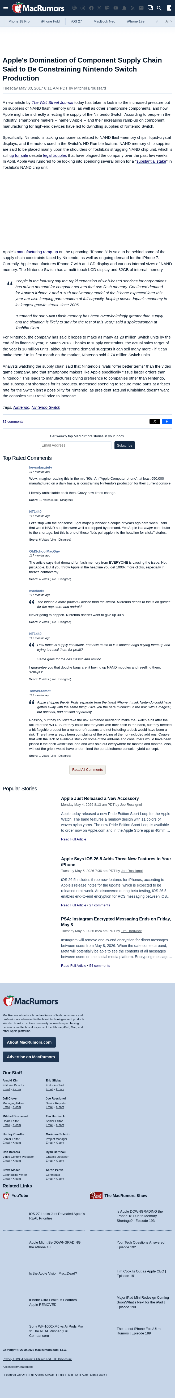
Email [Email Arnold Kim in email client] (6, 1088)
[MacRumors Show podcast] (74, 8)
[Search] (161, 8)
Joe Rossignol (131, 805)
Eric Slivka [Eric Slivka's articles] (53, 1079)
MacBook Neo (105, 21)
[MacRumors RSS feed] (132, 8)
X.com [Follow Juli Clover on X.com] (17, 1106)
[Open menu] (6, 8)
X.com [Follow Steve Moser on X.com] (17, 1177)
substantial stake (151, 161)
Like (55, 499)
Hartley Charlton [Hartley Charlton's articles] (14, 1133)
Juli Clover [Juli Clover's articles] (10, 1097)
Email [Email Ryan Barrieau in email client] (49, 1159)
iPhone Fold (50, 21)
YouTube (20, 1194)
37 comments (13, 422)
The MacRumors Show (126, 1194)
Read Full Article (73, 839)
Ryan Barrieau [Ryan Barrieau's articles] (56, 1151)
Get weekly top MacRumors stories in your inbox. (87, 436)
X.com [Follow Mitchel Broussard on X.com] (17, 1124)
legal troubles (55, 155)
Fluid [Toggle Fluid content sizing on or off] (61, 1374)
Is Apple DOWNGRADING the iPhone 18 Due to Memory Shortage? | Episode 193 (140, 1215)
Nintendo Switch (46, 407)
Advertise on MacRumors (31, 1056)
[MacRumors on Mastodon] (107, 8)
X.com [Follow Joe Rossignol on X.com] (60, 1106)
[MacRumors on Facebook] (91, 8)
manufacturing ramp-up (37, 252)
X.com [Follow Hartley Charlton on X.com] (17, 1141)
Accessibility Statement (18, 1367)
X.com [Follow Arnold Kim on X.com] (17, 1088)
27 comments (99, 905)
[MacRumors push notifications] (124, 8)
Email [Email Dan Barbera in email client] (6, 1159)
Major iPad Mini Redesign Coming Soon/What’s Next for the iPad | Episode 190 (143, 1301)
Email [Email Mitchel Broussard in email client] (6, 1124)
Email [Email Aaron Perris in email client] (49, 1177)
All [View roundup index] (168, 21)
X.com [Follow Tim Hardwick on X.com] (60, 1124)
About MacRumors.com (29, 1041)
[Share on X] (155, 421)
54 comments (99, 966)
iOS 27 (76, 21)
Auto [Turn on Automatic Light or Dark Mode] (85, 1374)
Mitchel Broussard (90, 88)
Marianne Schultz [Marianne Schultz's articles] (58, 1133)
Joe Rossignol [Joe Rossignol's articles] (56, 1097)
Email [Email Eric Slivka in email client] (49, 1088)
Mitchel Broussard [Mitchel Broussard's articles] (15, 1115)
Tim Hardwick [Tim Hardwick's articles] (55, 1115)
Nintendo (21, 407)
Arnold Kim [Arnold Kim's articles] (10, 1079)
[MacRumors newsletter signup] (141, 8)
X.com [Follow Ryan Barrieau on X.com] (60, 1159)
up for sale (19, 155)
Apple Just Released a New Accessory (102, 798)
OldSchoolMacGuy (44, 551)
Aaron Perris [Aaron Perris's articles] (54, 1169)
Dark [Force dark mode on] (102, 1374)
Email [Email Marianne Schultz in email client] (49, 1141)
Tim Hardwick (131, 931)
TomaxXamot (40, 691)
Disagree (66, 499)
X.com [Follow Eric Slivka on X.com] (60, 1088)
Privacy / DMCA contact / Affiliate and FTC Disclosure (37, 1359)
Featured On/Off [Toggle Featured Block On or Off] (14, 1374)
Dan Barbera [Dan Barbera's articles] (11, 1151)
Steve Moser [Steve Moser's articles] (11, 1169)
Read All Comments (87, 770)
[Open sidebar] (169, 8)
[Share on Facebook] (167, 421)
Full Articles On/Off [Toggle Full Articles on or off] (41, 1374)
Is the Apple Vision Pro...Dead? (53, 1273)
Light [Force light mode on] (93, 1374)
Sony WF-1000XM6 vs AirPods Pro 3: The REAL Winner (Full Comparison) (56, 1330)
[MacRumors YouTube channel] (115, 8)
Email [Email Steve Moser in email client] (6, 1177)
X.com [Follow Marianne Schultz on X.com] (60, 1141)
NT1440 (35, 512)
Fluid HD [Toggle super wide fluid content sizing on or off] (72, 1374)
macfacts (36, 591)
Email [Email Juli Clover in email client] (6, 1106)
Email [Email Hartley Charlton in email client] (6, 1141)
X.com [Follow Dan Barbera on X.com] (17, 1159)
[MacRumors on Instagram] (83, 8)
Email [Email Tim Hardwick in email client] (49, 1124)
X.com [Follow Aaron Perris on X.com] (60, 1177)
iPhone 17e (135, 21)
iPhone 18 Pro (18, 21)
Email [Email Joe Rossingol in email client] (49, 1106)
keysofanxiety (40, 467)
